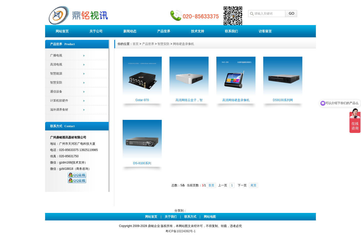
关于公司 (96, 31)
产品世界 (163, 31)
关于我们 (171, 216)
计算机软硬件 (59, 100)
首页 (136, 44)
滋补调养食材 (59, 109)
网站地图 (210, 216)
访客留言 (265, 31)
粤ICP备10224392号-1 (180, 231)
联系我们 (231, 31)
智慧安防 (56, 82)
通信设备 (56, 91)
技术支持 (197, 31)
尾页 (253, 185)
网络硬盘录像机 (183, 44)
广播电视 (56, 55)
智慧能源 (56, 73)
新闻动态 (129, 31)
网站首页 (62, 31)
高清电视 (56, 64)
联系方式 (190, 216)
